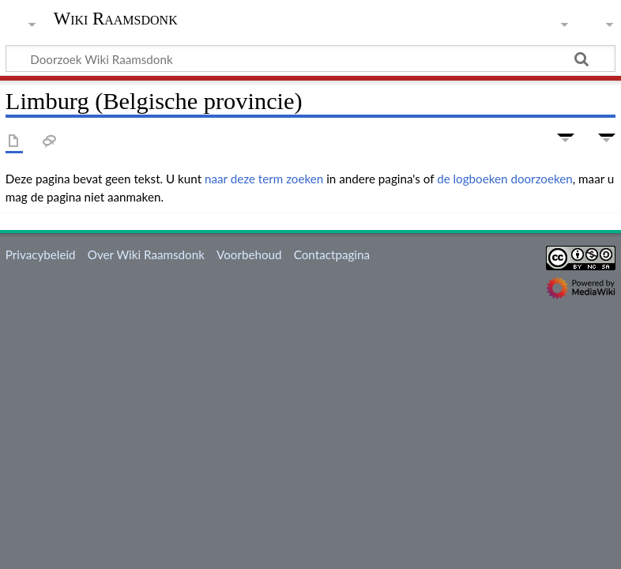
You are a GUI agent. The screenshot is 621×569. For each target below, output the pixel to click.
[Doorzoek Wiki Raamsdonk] (310, 58)
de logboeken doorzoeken (505, 178)
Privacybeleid (41, 254)
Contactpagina (332, 254)
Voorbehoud (248, 254)
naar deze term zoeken (264, 178)
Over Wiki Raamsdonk (146, 254)
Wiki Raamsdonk (116, 19)
